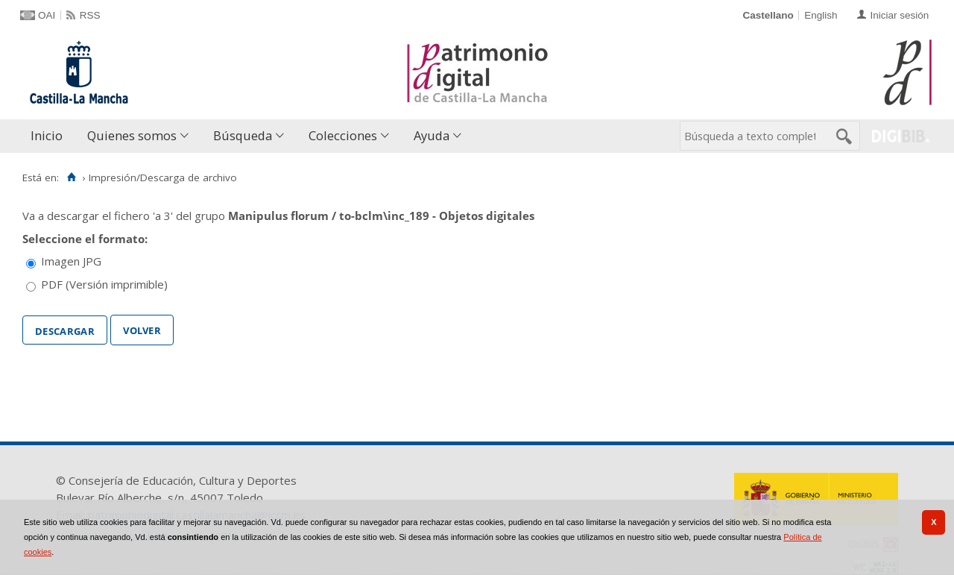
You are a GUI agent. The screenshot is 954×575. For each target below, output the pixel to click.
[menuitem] (50, 136)
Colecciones (343, 135)
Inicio (47, 135)
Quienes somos (132, 135)
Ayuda (431, 135)
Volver (142, 329)
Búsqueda (242, 135)
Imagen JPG (71, 261)
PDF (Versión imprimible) (104, 284)
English (820, 15)
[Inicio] (71, 177)
